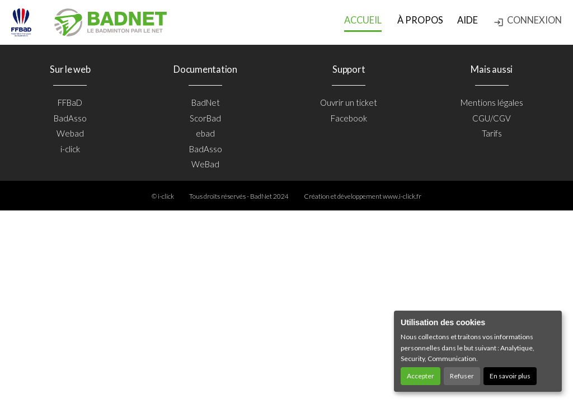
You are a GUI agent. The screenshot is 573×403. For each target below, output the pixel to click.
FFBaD (70, 102)
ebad (205, 133)
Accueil (363, 20)
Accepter (420, 376)
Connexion (528, 21)
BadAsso (70, 118)
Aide (467, 20)
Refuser (462, 376)
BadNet (205, 102)
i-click (70, 149)
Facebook (349, 118)
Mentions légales (492, 102)
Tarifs (492, 133)
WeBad (205, 164)
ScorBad (205, 118)
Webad (70, 133)
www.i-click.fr (402, 196)
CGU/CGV (491, 118)
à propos (420, 20)
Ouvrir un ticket (348, 102)
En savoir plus (510, 376)
